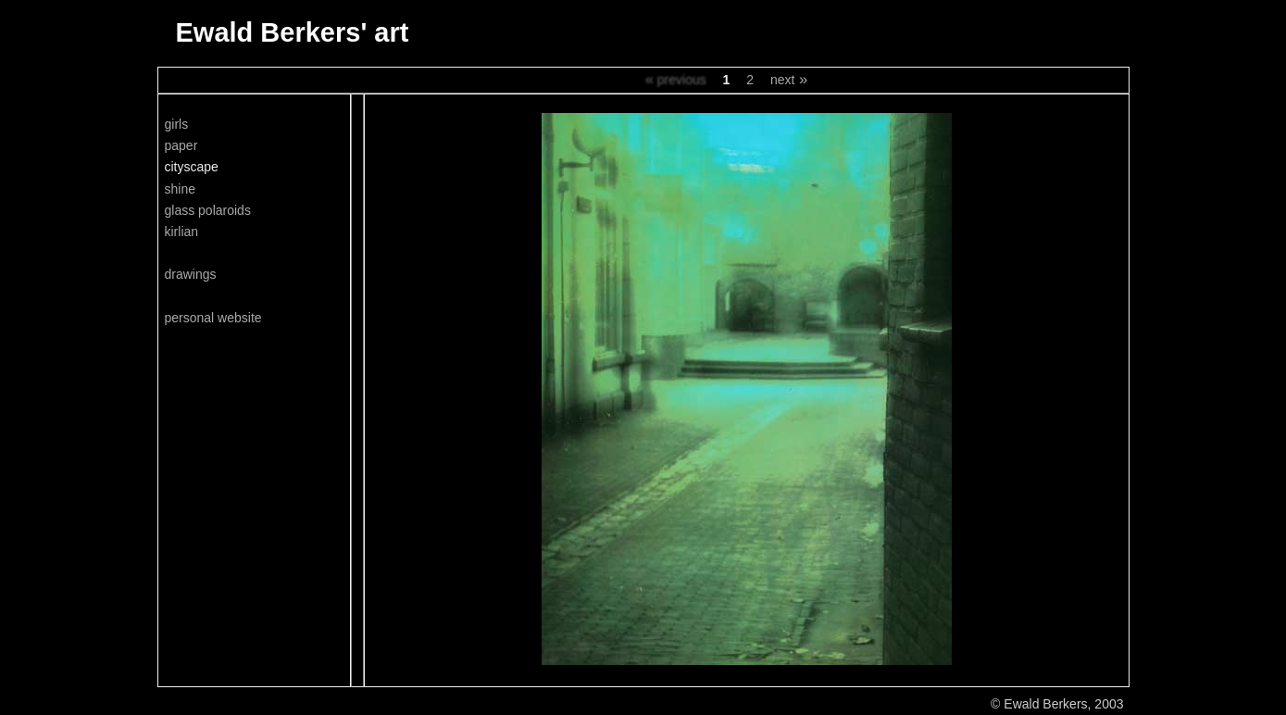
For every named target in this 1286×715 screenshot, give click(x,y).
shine (180, 189)
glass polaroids (208, 210)
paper (181, 145)
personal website (213, 317)
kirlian (182, 231)
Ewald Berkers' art (292, 32)
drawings (191, 274)
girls (177, 124)
